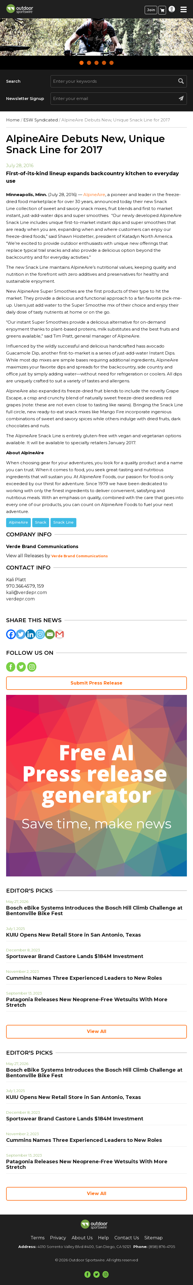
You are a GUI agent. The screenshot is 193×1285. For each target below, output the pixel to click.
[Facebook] (11, 634)
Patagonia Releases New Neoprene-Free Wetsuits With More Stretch (86, 1002)
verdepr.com (20, 599)
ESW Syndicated (40, 120)
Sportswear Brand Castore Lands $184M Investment (74, 956)
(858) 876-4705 (162, 1246)
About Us (82, 1237)
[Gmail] (59, 634)
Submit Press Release (96, 683)
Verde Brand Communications (79, 556)
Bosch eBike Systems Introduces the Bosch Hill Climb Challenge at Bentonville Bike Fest (94, 911)
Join (151, 10)
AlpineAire (94, 194)
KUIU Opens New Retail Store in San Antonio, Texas (73, 935)
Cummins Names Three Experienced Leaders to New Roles (84, 978)
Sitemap (153, 1237)
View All (96, 1031)
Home (13, 120)
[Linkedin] (30, 634)
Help (103, 1237)
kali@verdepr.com (26, 592)
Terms (37, 1237)
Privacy (58, 1237)
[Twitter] (21, 634)
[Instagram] (40, 634)
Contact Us (126, 1237)
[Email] (50, 634)
